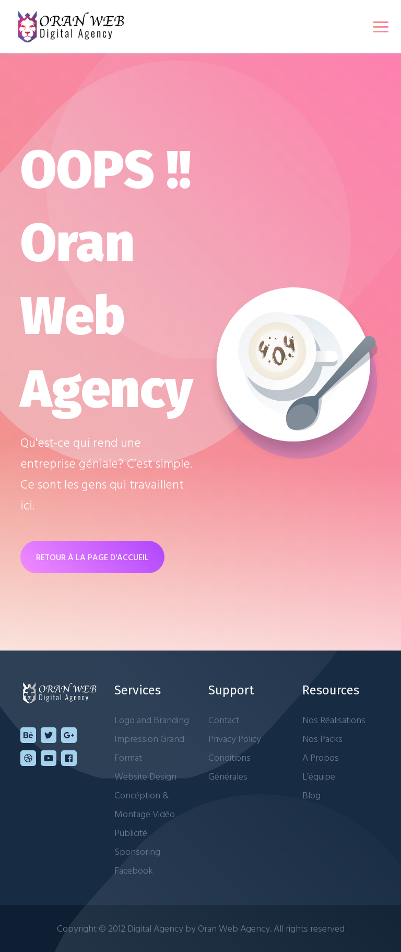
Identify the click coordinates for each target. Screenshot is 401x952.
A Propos (320, 757)
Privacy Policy (234, 739)
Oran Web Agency (234, 928)
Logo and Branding (151, 720)
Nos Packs (322, 739)
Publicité (130, 833)
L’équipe (318, 776)
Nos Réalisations (333, 720)
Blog (311, 795)
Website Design (145, 776)
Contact (223, 720)
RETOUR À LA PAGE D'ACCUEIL (92, 557)
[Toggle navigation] (380, 27)
